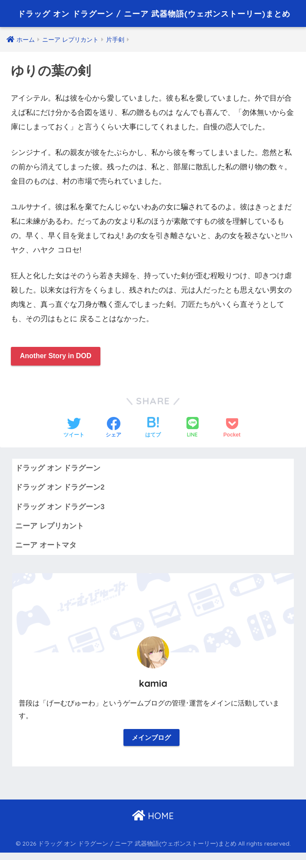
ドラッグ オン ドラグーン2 (60, 492)
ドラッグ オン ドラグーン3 (60, 512)
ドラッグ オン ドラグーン (57, 473)
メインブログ (151, 744)
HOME (153, 823)
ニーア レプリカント (49, 531)
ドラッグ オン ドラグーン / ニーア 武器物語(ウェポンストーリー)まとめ (153, 15)
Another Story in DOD (58, 360)
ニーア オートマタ (45, 551)
